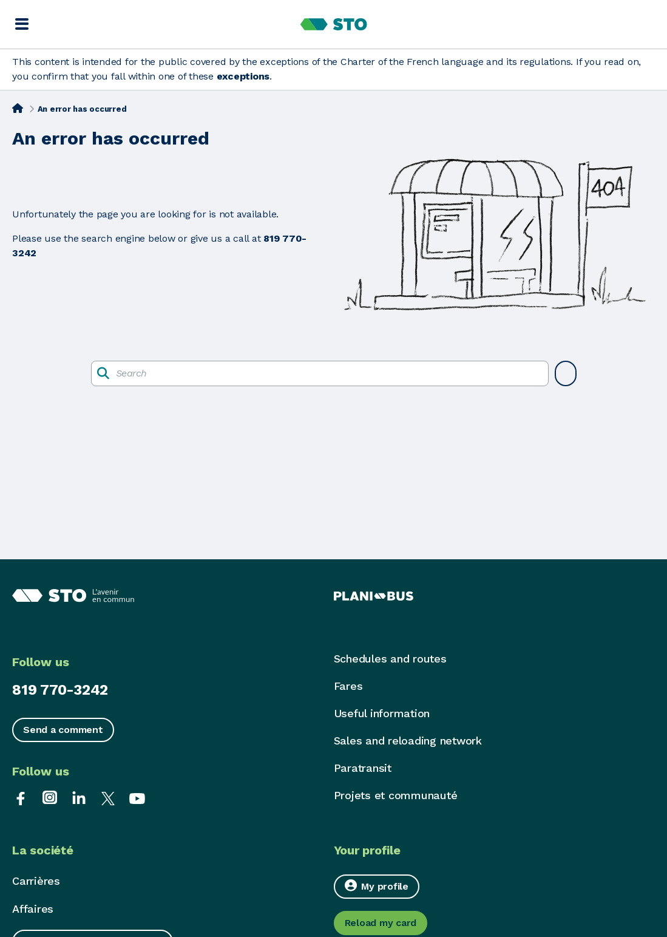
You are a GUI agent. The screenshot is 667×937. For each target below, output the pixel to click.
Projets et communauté (396, 795)
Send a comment (63, 729)
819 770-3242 (60, 689)
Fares (348, 686)
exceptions (243, 76)
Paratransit (362, 768)
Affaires (32, 908)
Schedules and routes (390, 658)
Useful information (382, 713)
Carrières (36, 880)
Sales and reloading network (408, 740)
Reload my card (381, 922)
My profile (376, 885)
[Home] (17, 108)
